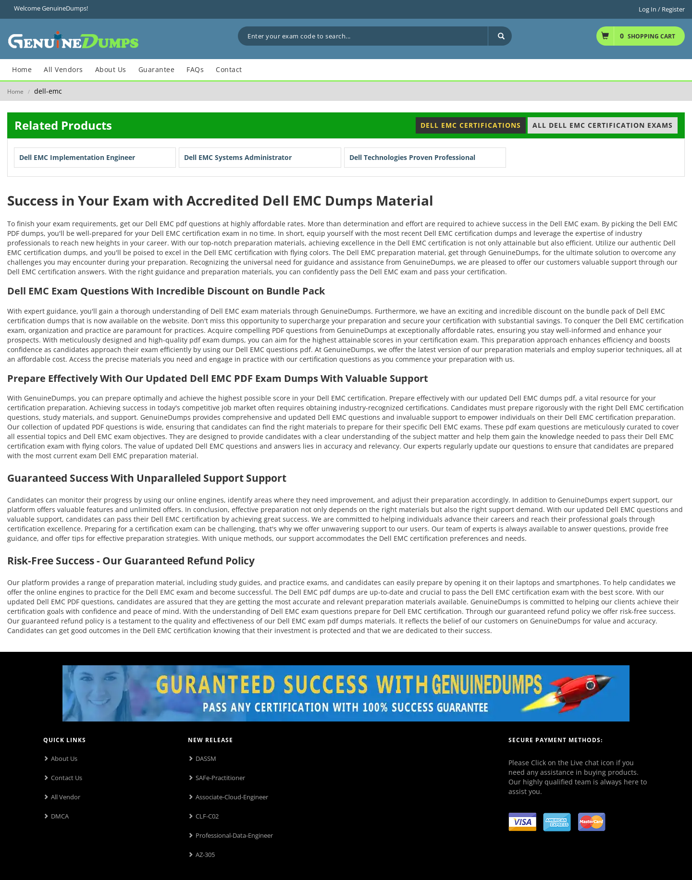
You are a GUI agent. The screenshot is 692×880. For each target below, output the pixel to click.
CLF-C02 (207, 816)
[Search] (500, 36)
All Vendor (65, 797)
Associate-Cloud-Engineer (232, 797)
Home (15, 91)
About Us (64, 758)
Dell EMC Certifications (470, 125)
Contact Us (66, 777)
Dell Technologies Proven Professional (412, 157)
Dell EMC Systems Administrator (238, 157)
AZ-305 (205, 854)
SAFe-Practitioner (220, 777)
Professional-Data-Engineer (234, 835)
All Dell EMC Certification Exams (602, 125)
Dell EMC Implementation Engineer (77, 157)
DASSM (206, 758)
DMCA (60, 816)
